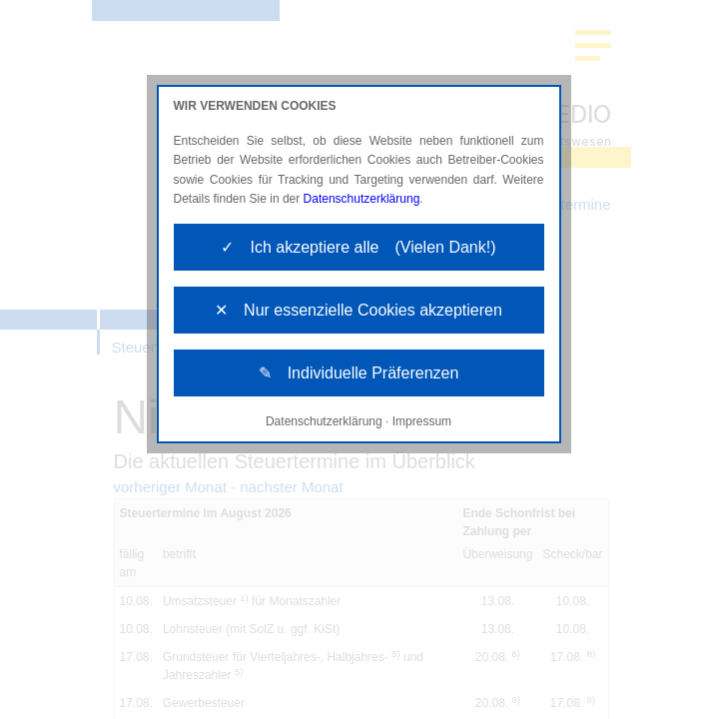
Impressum (421, 421)
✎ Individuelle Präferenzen (359, 372)
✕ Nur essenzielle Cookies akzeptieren (358, 310)
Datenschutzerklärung (362, 199)
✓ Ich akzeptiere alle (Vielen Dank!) (358, 247)
